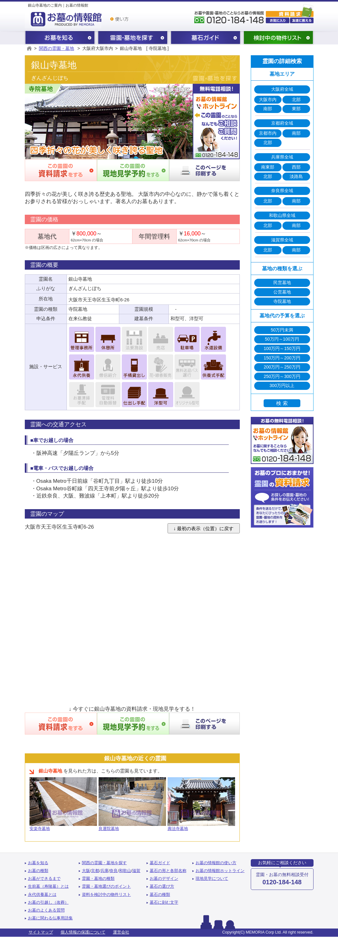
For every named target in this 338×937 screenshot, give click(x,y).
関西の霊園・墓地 (56, 48)
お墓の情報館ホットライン (220, 871)
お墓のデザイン (164, 878)
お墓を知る (60, 38)
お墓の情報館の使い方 (216, 863)
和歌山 (125, 871)
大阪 (86, 871)
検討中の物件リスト (278, 38)
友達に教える (302, 20)
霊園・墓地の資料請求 (290, 10)
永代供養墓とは (42, 894)
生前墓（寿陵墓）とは (48, 886)
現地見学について (212, 878)
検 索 (281, 403)
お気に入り (277, 20)
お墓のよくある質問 (46, 910)
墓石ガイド (205, 38)
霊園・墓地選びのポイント (106, 886)
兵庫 (104, 871)
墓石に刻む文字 (164, 902)
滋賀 (136, 871)
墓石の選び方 (162, 886)
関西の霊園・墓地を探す (132, 38)
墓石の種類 (160, 894)
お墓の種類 (38, 871)
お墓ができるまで (44, 878)
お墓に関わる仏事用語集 (50, 918)
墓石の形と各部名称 (168, 871)
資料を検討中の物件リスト (106, 894)
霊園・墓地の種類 (98, 878)
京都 (95, 871)
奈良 (114, 871)
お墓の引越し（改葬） (48, 902)
